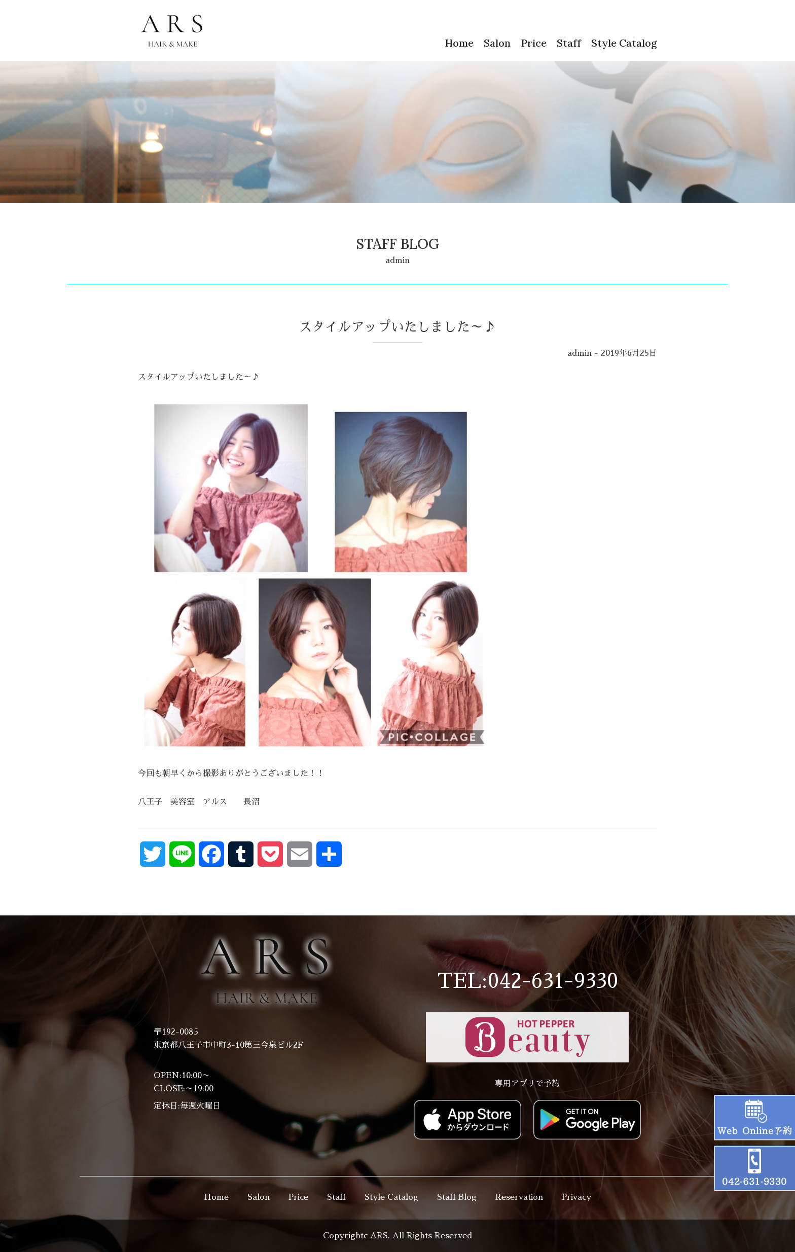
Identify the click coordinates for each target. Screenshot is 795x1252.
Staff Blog (457, 1197)
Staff (569, 42)
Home (459, 42)
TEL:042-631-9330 (527, 981)
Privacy (576, 1197)
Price (534, 42)
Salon (497, 42)
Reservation (519, 1197)
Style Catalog (624, 42)
